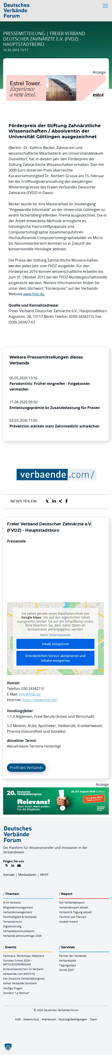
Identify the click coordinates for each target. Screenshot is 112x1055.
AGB (18, 1019)
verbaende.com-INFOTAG (19, 974)
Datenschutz (31, 1019)
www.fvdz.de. (34, 293)
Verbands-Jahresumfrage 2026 (22, 936)
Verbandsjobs (67, 960)
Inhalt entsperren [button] (55, 644)
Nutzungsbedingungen (73, 1019)
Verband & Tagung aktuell (75, 912)
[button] (8, 1047)
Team (93, 1019)
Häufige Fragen (12, 988)
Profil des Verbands (26, 767)
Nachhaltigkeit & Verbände (20, 917)
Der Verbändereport (72, 902)
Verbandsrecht (12, 921)
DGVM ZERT (66, 970)
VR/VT (44, 874)
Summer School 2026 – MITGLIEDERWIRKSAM (17, 962)
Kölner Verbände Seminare (20, 983)
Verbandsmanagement (17, 912)
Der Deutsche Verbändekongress (24, 978)
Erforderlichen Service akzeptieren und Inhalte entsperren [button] (55, 657)
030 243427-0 (32, 688)
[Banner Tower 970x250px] (56, 77)
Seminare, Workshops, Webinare (23, 956)
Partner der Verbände (72, 956)
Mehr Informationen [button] (55, 635)
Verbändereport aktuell (73, 907)
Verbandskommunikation (18, 931)
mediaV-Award (68, 921)
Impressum (49, 1019)
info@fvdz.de (29, 694)
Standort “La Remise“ (16, 993)
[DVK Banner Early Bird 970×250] (56, 790)
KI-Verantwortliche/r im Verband (23, 969)
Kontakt (9, 874)
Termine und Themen (72, 917)
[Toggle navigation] (106, 6)
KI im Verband (11, 902)
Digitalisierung (12, 926)
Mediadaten (27, 874)
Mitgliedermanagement (18, 907)
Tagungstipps (67, 965)
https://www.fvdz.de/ (39, 699)
